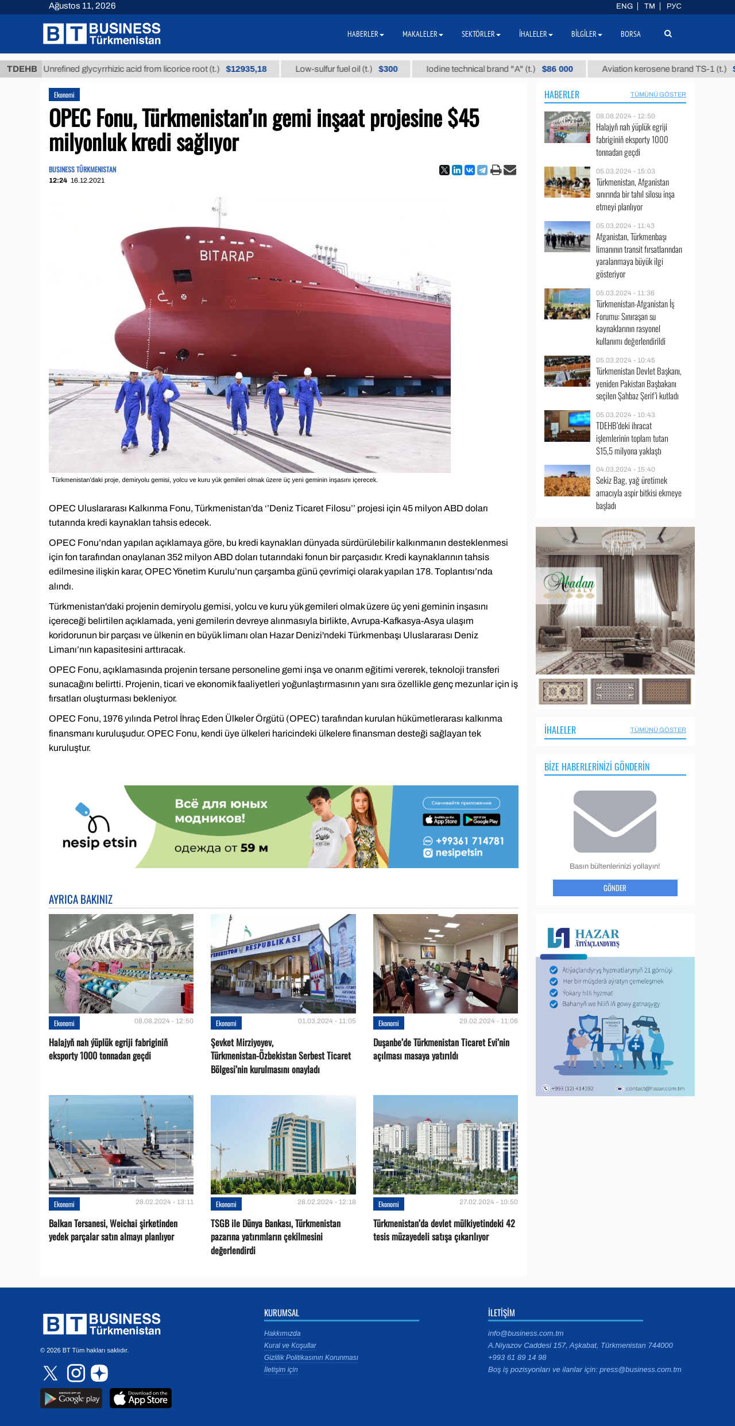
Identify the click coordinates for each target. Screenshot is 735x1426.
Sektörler (481, 34)
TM (649, 6)
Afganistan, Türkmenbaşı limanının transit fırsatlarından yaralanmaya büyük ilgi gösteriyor (639, 255)
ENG (624, 6)
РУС (674, 6)
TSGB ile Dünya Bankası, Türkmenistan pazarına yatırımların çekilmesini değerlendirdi (276, 1237)
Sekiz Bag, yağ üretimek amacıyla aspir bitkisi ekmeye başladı (639, 492)
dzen (97, 1373)
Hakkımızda (282, 1333)
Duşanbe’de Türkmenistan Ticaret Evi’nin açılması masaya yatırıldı (441, 1049)
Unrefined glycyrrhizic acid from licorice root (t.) (163, 69)
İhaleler (560, 730)
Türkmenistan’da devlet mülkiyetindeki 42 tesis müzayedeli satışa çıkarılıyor (444, 1230)
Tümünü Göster (658, 94)
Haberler (561, 94)
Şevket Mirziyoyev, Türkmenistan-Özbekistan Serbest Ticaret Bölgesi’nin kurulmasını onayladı (281, 1056)
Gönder (615, 887)
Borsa (631, 34)
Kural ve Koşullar (290, 1346)
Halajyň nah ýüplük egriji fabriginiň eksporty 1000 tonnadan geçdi (108, 1049)
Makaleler (423, 34)
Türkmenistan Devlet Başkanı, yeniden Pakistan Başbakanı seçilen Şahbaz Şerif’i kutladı (639, 383)
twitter (51, 1373)
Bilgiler (586, 34)
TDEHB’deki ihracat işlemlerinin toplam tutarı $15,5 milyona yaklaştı (632, 438)
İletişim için (281, 1370)
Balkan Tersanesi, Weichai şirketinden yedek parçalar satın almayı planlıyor (113, 1230)
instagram (74, 1373)
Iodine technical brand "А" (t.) (508, 69)
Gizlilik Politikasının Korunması (311, 1358)
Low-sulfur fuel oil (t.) (355, 69)
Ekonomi (64, 94)
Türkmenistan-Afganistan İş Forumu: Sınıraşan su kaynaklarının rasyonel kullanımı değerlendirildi (635, 322)
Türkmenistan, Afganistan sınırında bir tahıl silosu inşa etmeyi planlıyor (635, 194)
